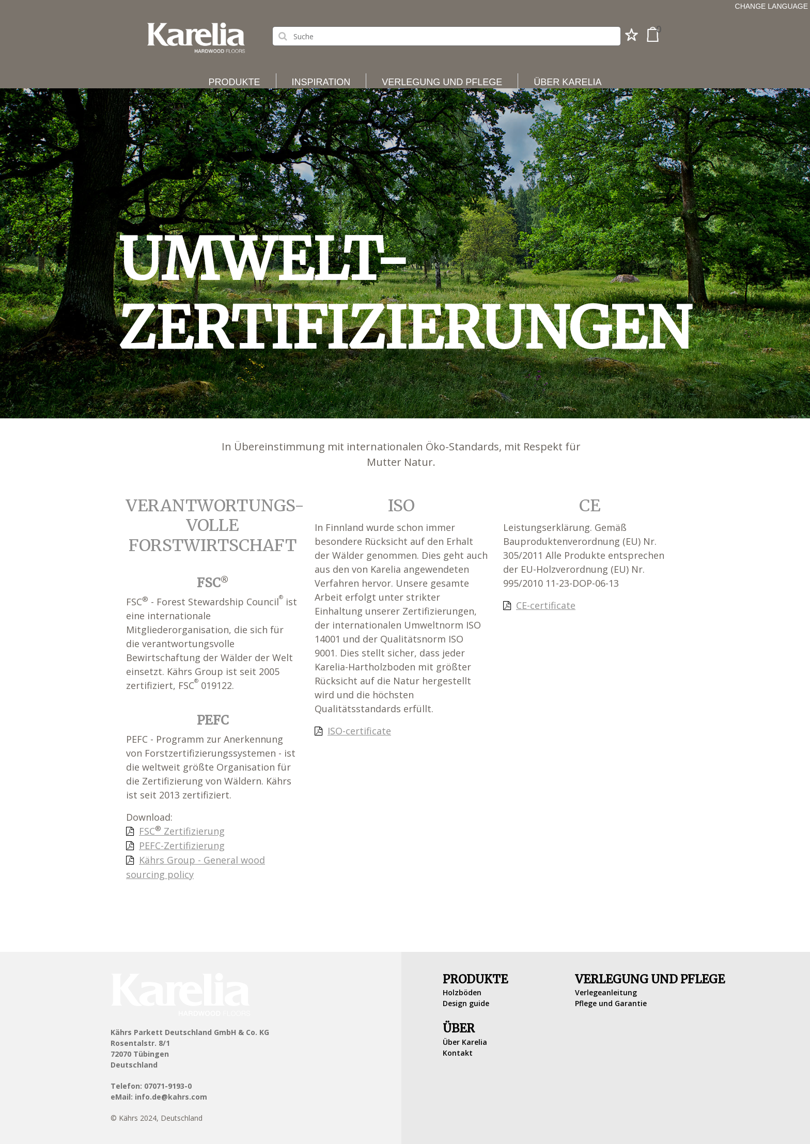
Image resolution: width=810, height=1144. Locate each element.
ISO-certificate (359, 731)
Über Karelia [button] (567, 82)
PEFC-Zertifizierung (182, 845)
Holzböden (462, 992)
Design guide (466, 1003)
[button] (631, 37)
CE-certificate (545, 605)
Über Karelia (465, 1042)
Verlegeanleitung (606, 992)
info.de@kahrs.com (171, 1097)
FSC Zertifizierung (182, 831)
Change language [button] (771, 6)
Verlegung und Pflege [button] (442, 82)
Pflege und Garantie (611, 1003)
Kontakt (458, 1053)
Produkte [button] (234, 82)
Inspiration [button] (321, 82)
